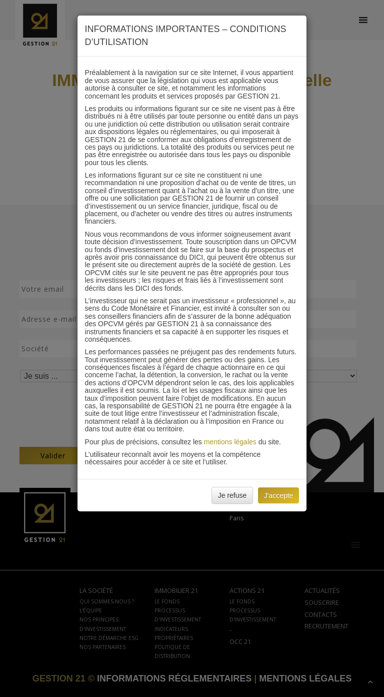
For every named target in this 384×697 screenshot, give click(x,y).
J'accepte (279, 495)
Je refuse (232, 495)
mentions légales (230, 442)
